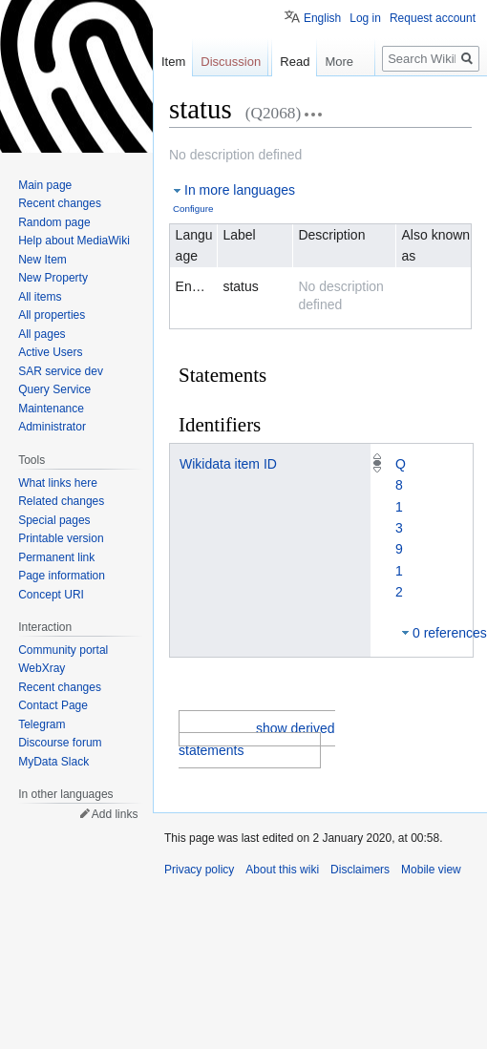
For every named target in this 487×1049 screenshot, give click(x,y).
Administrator (52, 426)
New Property (53, 277)
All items (39, 297)
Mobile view (431, 869)
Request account (433, 18)
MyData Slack (53, 761)
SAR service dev (60, 371)
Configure (193, 208)
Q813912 (400, 527)
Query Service (54, 389)
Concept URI (51, 594)
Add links (115, 814)
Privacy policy (199, 869)
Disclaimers (360, 869)
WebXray (41, 668)
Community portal (63, 650)
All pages (41, 334)
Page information (61, 575)
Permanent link (56, 557)
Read (294, 61)
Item (173, 61)
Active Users (50, 352)
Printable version (60, 538)
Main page (45, 185)
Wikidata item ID (228, 464)
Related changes (61, 501)
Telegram (41, 724)
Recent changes (59, 203)
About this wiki (282, 869)
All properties (51, 315)
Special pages (54, 520)
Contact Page (53, 705)
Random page (54, 222)
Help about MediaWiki (74, 240)
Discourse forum (59, 742)
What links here (57, 483)
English (322, 18)
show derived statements (257, 739)
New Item (42, 259)
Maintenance (51, 408)
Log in (365, 18)
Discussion (231, 61)
